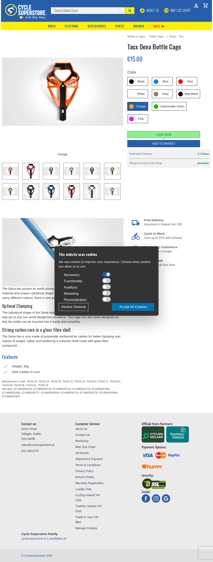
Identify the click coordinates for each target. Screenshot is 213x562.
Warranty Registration (89, 483)
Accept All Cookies (133, 307)
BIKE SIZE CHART (177, 10)
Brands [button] (138, 26)
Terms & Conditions (87, 465)
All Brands (82, 453)
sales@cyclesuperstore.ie (37, 445)
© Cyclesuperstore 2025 (36, 555)
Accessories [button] (97, 26)
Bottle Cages (157, 36)
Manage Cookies (86, 528)
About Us (149, 10)
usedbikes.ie (57, 538)
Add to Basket (164, 143)
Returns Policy (84, 477)
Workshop (81, 441)
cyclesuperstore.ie (33, 538)
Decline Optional (73, 307)
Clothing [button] (71, 26)
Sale (159, 26)
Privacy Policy (84, 471)
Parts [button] (119, 26)
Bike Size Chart (85, 447)
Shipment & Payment (89, 459)
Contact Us (82, 435)
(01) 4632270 (29, 451)
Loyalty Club (83, 489)
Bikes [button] (52, 26)
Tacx (181, 36)
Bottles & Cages (136, 36)
